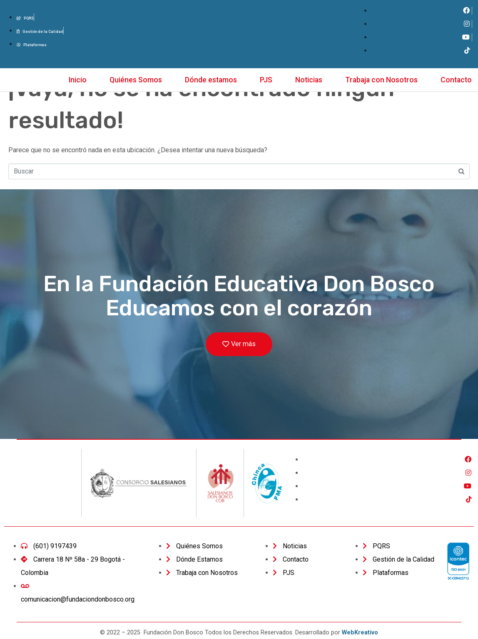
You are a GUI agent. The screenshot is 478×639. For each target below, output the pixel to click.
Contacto (456, 80)
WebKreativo (360, 632)
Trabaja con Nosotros (381, 80)
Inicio (78, 80)
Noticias (308, 80)
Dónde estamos (211, 80)
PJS (266, 80)
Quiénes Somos (136, 80)
